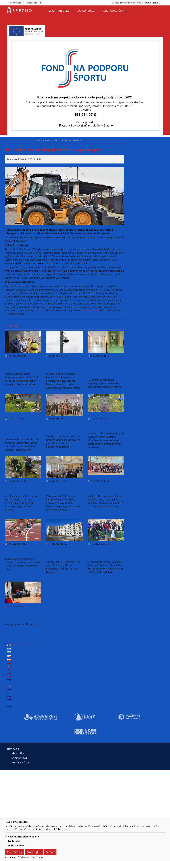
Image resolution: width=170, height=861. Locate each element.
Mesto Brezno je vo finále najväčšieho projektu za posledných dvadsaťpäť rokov (63, 552)
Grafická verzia (30, 2)
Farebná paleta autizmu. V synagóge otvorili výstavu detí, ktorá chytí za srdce (23, 614)
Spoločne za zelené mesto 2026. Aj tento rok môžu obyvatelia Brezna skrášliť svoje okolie (20, 428)
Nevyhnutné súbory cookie (24, 836)
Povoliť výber (34, 852)
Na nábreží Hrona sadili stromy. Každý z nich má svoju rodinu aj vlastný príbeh (105, 552)
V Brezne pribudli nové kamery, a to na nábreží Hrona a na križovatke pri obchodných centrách (64, 364)
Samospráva (86, 11)
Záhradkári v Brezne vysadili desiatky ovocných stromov (103, 425)
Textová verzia (14, 2)
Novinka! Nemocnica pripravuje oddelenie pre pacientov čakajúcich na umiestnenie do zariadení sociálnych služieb (106, 367)
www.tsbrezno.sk (90, 310)
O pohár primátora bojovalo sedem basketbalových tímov (104, 488)
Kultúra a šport (115, 11)
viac (119, 325)
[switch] (6, 836)
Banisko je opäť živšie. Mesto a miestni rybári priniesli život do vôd (22, 488)
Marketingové (16, 845)
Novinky (29, 140)
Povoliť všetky (14, 852)
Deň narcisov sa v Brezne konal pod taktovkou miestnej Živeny (19, 364)
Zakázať (50, 852)
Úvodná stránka (13, 140)
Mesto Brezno (58, 11)
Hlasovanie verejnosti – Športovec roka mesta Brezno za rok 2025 (22, 551)
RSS (41, 2)
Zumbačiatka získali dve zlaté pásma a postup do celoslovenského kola (64, 427)
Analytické (14, 841)
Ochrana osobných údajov (32, 857)
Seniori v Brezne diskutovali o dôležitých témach (63, 488)
